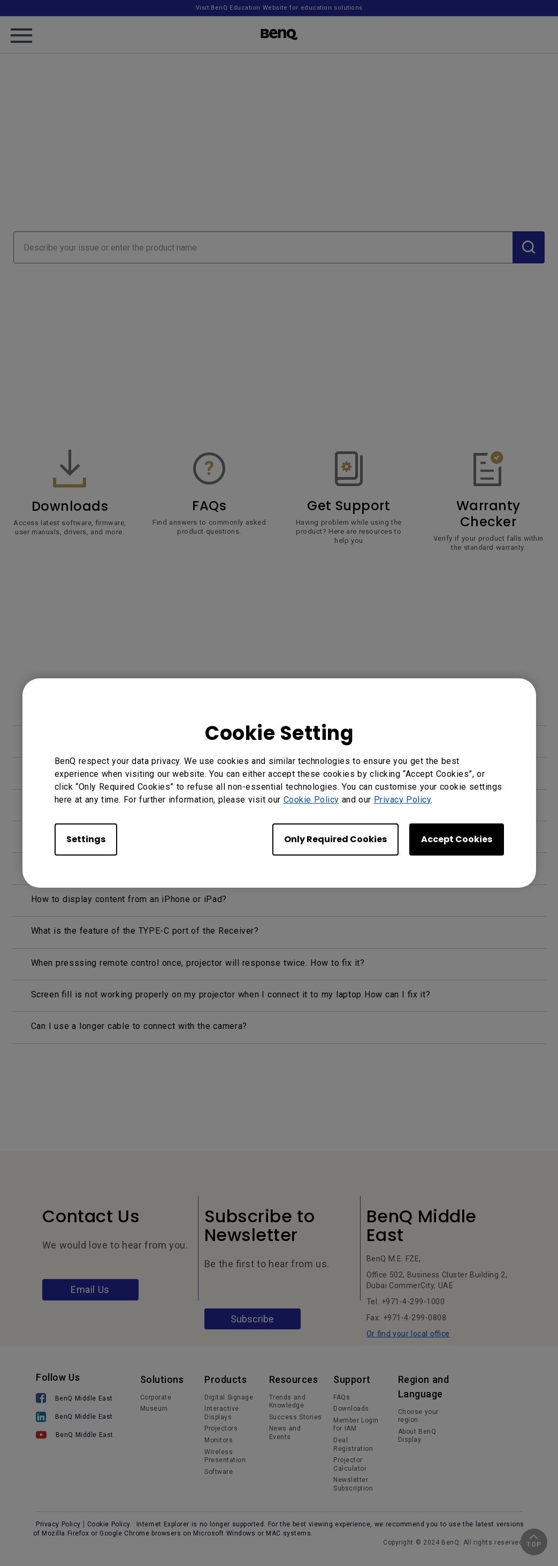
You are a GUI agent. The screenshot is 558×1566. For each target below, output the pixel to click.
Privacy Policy (402, 800)
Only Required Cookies (335, 839)
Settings (85, 839)
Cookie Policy (311, 800)
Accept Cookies (456, 839)
